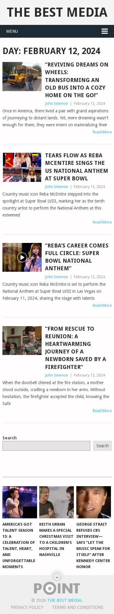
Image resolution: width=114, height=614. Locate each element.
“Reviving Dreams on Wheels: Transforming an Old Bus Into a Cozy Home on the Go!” (77, 79)
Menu (12, 31)
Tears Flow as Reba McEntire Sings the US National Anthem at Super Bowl (76, 167)
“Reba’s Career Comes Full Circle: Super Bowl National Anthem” (77, 257)
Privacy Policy (27, 607)
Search (9, 437)
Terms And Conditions (77, 607)
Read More (102, 132)
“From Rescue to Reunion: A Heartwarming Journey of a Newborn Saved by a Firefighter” (75, 348)
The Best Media (57, 12)
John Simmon (56, 103)
